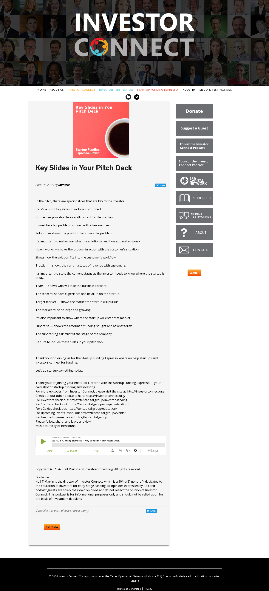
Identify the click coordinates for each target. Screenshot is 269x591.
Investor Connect (81, 89)
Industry (189, 89)
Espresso (52, 527)
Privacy (148, 588)
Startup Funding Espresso (157, 89)
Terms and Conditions (129, 588)
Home (41, 89)
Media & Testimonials (215, 89)
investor (64, 185)
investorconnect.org (99, 469)
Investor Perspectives (116, 89)
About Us (57, 89)
